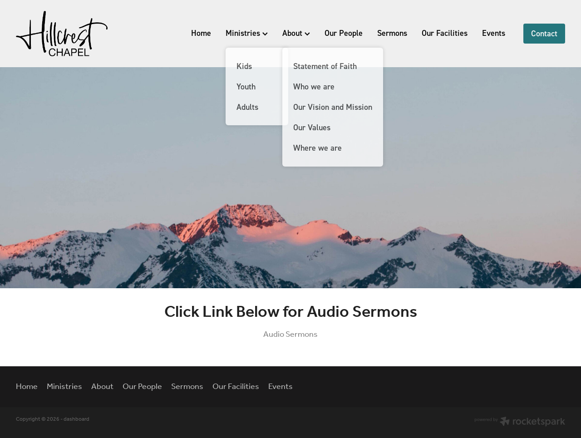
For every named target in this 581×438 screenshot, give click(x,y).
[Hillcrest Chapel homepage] (71, 33)
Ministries (247, 33)
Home (201, 33)
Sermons (392, 33)
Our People (344, 33)
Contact (544, 33)
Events (493, 33)
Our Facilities (445, 33)
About (296, 33)
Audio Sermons (290, 334)
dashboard (76, 419)
